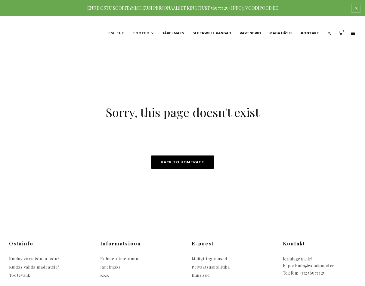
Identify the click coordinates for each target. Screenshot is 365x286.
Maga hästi (280, 33)
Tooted (141, 33)
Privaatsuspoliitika (211, 266)
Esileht (116, 33)
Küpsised (201, 275)
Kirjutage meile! (297, 259)
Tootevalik (19, 275)
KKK (104, 275)
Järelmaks (173, 33)
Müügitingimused (209, 258)
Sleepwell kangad (212, 33)
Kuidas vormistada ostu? (34, 258)
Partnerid (250, 33)
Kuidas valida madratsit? (34, 266)
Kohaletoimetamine (120, 258)
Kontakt (310, 33)
